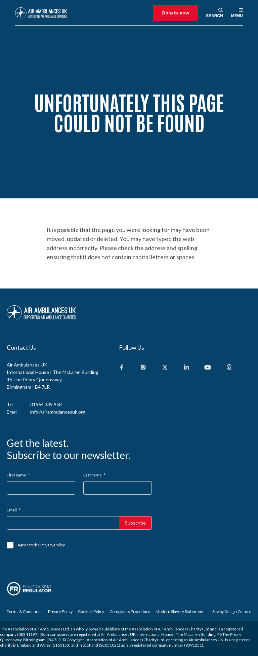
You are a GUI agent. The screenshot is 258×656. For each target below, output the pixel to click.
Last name (94, 475)
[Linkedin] (186, 367)
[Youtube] (208, 367)
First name (18, 475)
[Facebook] (122, 367)
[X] (165, 367)
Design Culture (237, 611)
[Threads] (229, 367)
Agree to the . (41, 544)
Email (13, 510)
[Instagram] (143, 367)
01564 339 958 (46, 404)
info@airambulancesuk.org (57, 412)
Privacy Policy (52, 544)
